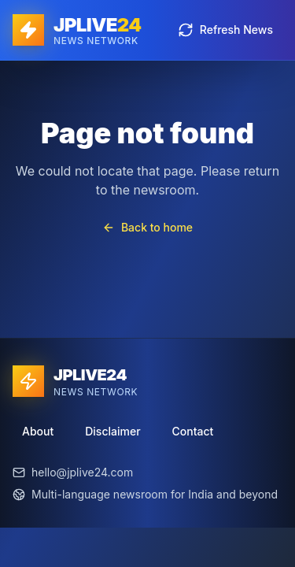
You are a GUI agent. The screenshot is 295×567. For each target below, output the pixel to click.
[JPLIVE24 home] (77, 30)
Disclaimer (112, 431)
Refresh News (225, 30)
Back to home (147, 227)
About (37, 431)
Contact (193, 431)
